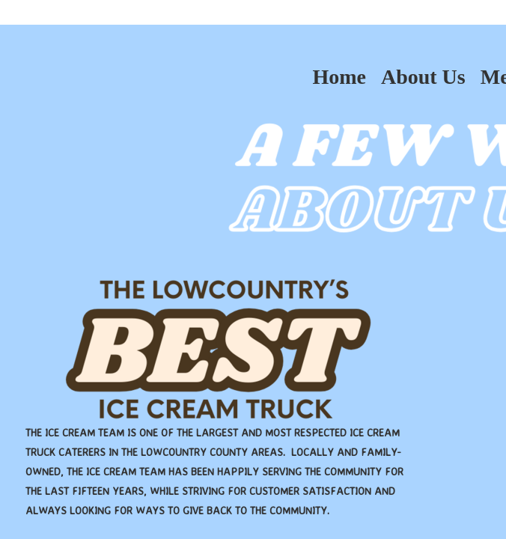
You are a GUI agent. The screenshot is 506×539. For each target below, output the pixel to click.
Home (339, 76)
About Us (423, 76)
